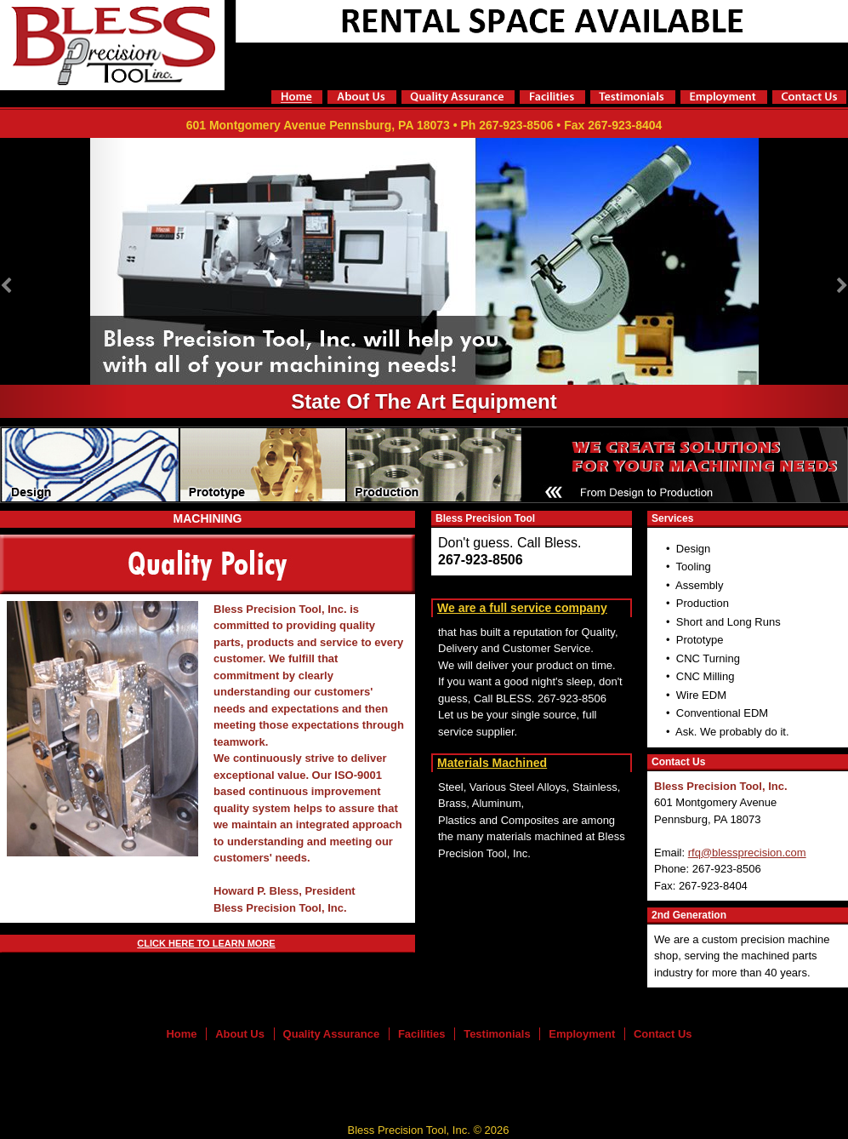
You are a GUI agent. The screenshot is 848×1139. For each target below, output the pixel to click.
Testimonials (497, 1033)
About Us (240, 1033)
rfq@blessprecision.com (747, 852)
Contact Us (663, 1033)
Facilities (422, 1033)
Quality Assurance (331, 1033)
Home (181, 1033)
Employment (582, 1033)
